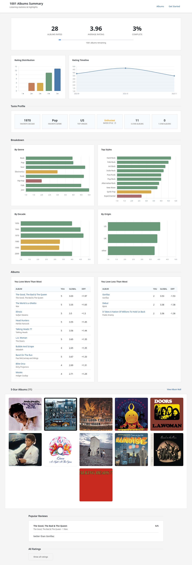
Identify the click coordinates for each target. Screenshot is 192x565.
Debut (105, 303)
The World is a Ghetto (26, 303)
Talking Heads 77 (24, 329)
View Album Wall (174, 389)
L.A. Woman (21, 337)
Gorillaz (106, 294)
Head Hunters (22, 320)
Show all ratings (40, 556)
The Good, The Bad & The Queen (31, 294)
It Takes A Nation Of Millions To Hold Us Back (123, 311)
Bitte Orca (20, 363)
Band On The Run (24, 355)
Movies (19, 372)
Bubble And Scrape (25, 346)
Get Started (174, 6)
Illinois (19, 311)
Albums (160, 6)
